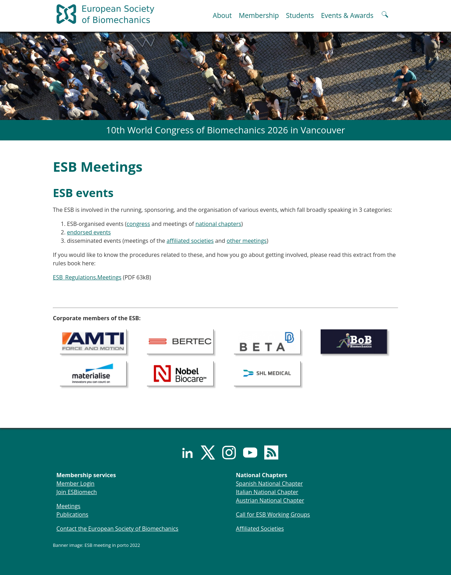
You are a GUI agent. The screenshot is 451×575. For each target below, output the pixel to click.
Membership (259, 15)
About (222, 15)
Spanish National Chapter (269, 483)
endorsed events (89, 232)
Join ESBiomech (76, 492)
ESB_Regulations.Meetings (87, 277)
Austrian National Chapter (270, 500)
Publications (72, 514)
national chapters (218, 224)
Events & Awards (347, 15)
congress (138, 224)
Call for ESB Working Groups (273, 514)
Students (300, 15)
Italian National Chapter (267, 492)
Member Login (75, 483)
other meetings (246, 241)
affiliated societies (190, 241)
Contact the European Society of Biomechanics (117, 528)
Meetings (68, 506)
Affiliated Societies (260, 528)
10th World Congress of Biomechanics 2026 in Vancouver (225, 130)
